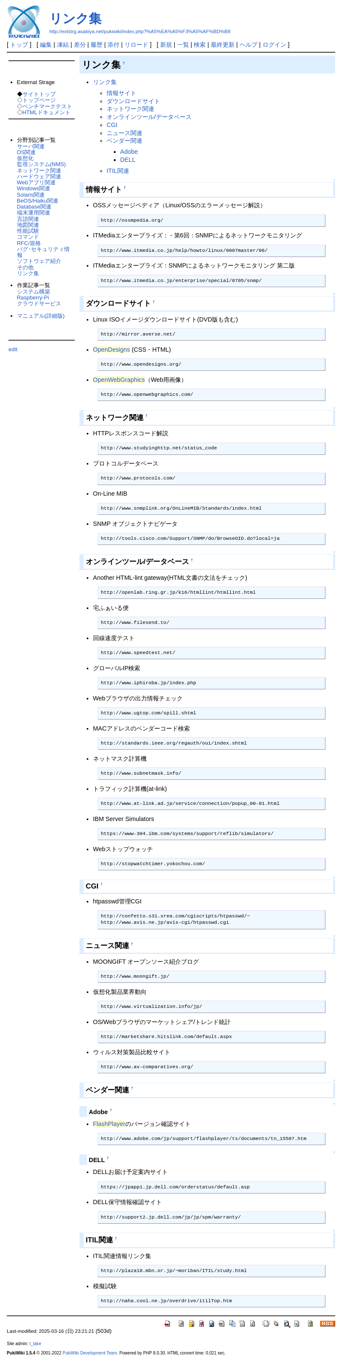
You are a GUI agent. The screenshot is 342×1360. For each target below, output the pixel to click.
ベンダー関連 (124, 140)
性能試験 (28, 231)
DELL (128, 159)
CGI (112, 124)
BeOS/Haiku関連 (37, 201)
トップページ (39, 100)
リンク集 (75, 18)
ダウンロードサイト (133, 101)
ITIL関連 (118, 170)
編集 (46, 44)
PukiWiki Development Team (89, 1353)
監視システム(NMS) (41, 164)
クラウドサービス (39, 303)
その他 (25, 267)
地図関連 (28, 225)
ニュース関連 (124, 133)
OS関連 (26, 152)
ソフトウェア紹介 (39, 261)
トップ (19, 44)
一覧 (183, 44)
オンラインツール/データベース (149, 116)
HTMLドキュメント (47, 112)
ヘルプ (248, 44)
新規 (166, 44)
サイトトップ (39, 94)
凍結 (63, 44)
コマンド (28, 237)
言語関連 (28, 219)
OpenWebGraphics (119, 379)
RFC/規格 (29, 243)
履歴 (96, 44)
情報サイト (121, 93)
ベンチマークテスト (47, 106)
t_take (35, 1343)
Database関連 (34, 206)
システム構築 (33, 291)
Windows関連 (34, 188)
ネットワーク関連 (130, 108)
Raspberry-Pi (33, 297)
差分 (80, 44)
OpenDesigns (111, 349)
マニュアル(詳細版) (41, 316)
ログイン (274, 44)
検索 (200, 44)
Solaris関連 (31, 195)
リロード (136, 44)
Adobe (129, 151)
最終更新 (223, 44)
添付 (113, 44)
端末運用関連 (33, 212)
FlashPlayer (109, 1123)
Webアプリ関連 (36, 182)
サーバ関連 (31, 146)
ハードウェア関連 (39, 176)
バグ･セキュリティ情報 (43, 252)
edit (12, 349)
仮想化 (25, 158)
